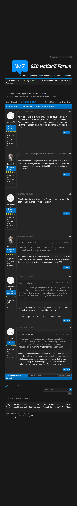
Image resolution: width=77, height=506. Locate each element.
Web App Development (52, 317)
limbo (9, 164)
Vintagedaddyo (19, 418)
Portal (23, 76)
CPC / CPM (39, 94)
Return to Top (54, 405)
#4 (70, 236)
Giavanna (10, 338)
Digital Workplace (27, 94)
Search (33, 76)
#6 (70, 328)
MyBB (16, 416)
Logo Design (36, 317)
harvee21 (11, 122)
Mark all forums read (19, 407)
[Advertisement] (25, 26)
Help (68, 76)
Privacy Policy (48, 407)
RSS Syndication (35, 407)
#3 (70, 194)
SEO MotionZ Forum (12, 94)
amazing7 (10, 287)
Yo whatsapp (42, 347)
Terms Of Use (59, 407)
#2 (70, 154)
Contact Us (27, 405)
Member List (45, 76)
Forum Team (16, 405)
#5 (70, 276)
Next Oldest (12, 375)
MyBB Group (32, 416)
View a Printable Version (15, 386)
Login (27, 81)
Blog (8, 405)
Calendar (58, 76)
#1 (70, 112)
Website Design (24, 317)
